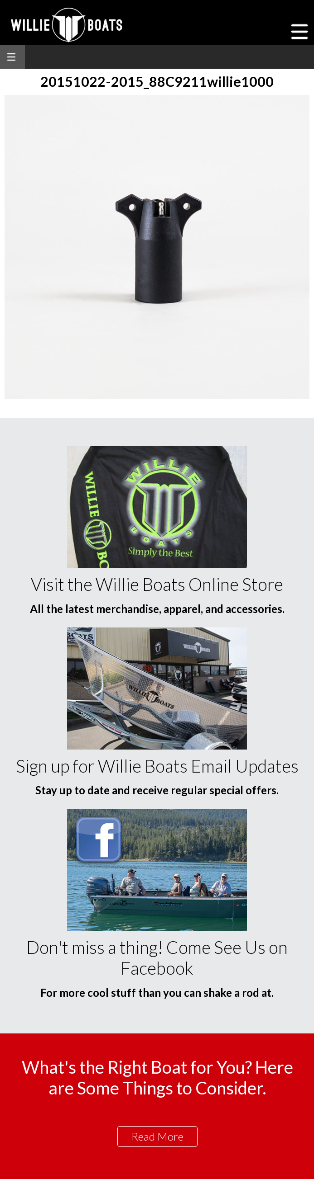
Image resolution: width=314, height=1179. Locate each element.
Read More (157, 1136)
